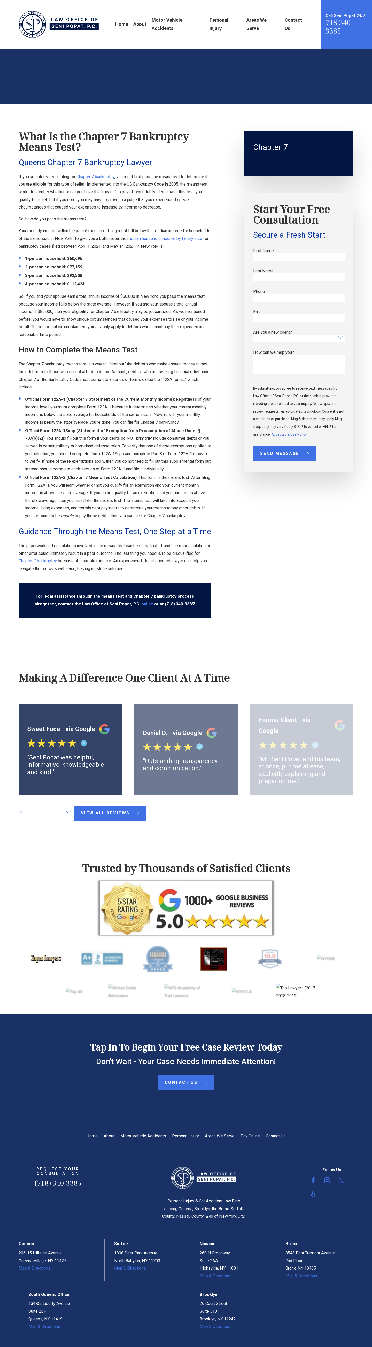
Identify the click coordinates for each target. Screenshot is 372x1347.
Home (92, 1136)
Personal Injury (185, 1136)
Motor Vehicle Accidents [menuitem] (167, 24)
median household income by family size (164, 238)
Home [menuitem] (121, 24)
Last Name (263, 271)
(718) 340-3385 (58, 1183)
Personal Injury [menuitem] (219, 24)
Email (258, 312)
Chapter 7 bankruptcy (95, 176)
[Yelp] (313, 1194)
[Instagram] (327, 1180)
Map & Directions (34, 1268)
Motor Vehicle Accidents (143, 1136)
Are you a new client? (272, 332)
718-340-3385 (339, 27)
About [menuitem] (139, 24)
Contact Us (276, 1136)
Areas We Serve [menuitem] (256, 24)
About (109, 1136)
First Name (263, 251)
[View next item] (67, 813)
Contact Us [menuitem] (293, 24)
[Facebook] (313, 1180)
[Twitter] (341, 1180)
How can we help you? (273, 352)
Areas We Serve (220, 1136)
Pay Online (250, 1136)
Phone (259, 292)
